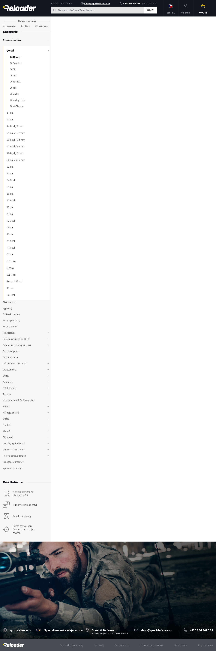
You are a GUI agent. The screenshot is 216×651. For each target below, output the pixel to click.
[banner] (13, 645)
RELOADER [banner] (19, 8)
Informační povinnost (152, 645)
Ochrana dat (122, 645)
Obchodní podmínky (71, 645)
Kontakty (99, 645)
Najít (150, 10)
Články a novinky (27, 20)
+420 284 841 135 (130, 3)
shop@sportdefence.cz (95, 3)
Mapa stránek (205, 645)
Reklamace (181, 645)
